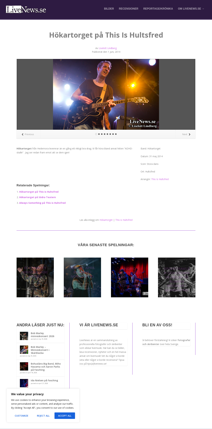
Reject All (43, 415)
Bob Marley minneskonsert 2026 (42, 335)
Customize (21, 415)
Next (186, 135)
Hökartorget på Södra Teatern (37, 198)
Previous (28, 135)
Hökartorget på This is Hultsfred (38, 192)
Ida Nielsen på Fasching (44, 381)
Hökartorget (106, 220)
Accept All (64, 415)
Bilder (109, 10)
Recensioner (128, 10)
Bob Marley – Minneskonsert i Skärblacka (40, 350)
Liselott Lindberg (108, 49)
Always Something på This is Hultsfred (42, 203)
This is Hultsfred (123, 220)
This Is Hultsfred (160, 180)
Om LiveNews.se (189, 10)
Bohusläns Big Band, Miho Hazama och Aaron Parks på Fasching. (46, 367)
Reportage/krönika (158, 10)
